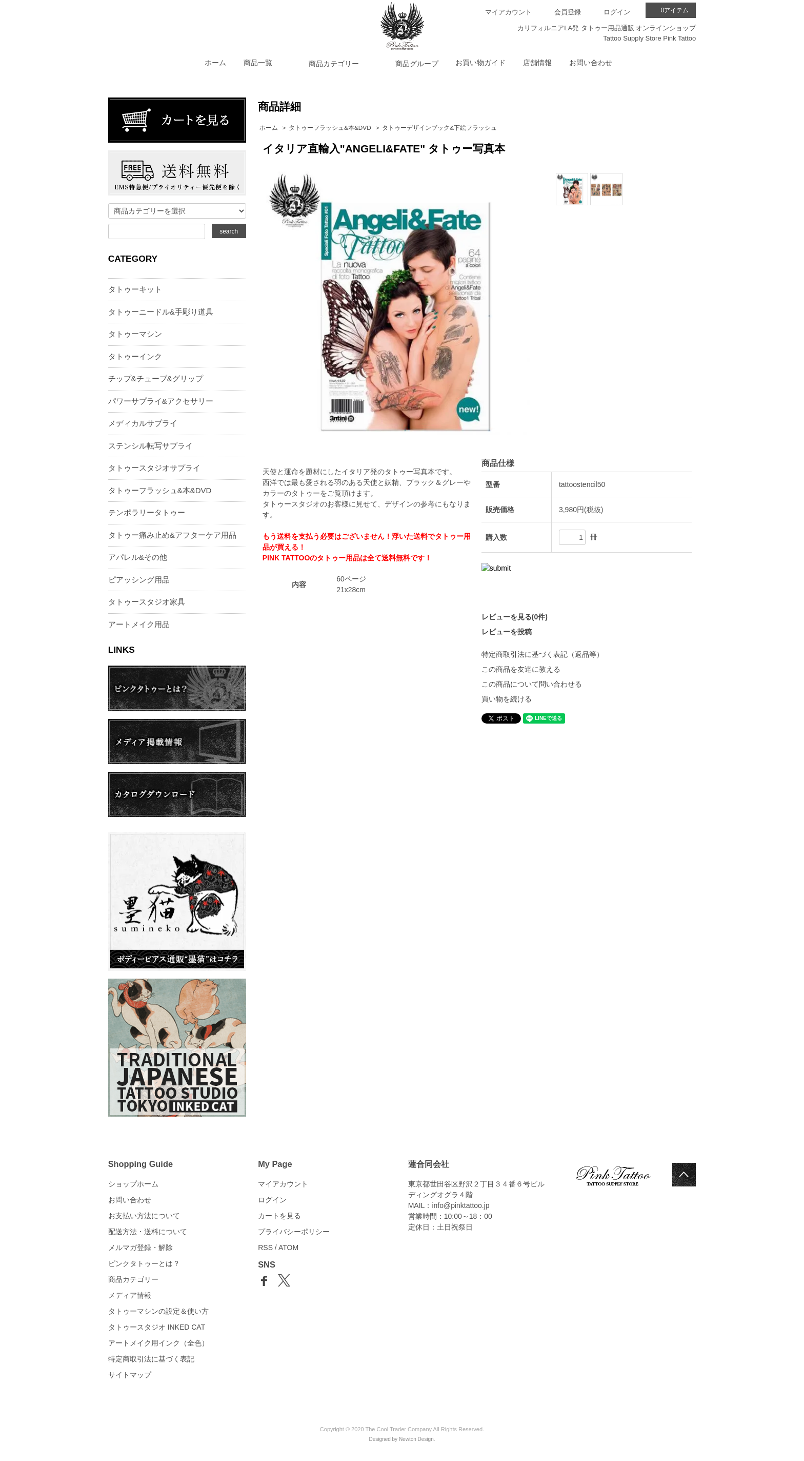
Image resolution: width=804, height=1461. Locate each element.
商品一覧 (258, 63)
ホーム (215, 63)
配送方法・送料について (147, 1232)
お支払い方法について (144, 1216)
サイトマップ (129, 1375)
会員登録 (567, 12)
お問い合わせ (590, 63)
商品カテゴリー (133, 1279)
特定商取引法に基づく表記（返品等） (542, 654)
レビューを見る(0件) (514, 617)
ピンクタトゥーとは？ (144, 1263)
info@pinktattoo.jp (460, 1205)
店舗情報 (537, 63)
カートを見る (279, 1216)
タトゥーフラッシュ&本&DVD (330, 127)
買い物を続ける (506, 699)
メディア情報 (129, 1295)
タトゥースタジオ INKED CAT (157, 1327)
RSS (265, 1247)
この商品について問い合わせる (531, 684)
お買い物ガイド (480, 63)
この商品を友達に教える (520, 669)
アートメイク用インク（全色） (158, 1343)
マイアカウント (508, 12)
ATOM (288, 1247)
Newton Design (416, 1439)
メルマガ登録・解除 (140, 1247)
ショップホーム (133, 1184)
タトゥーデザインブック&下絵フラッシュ (439, 127)
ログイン (617, 12)
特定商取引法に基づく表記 (151, 1359)
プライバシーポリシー (294, 1232)
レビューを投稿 (506, 632)
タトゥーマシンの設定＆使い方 (158, 1311)
